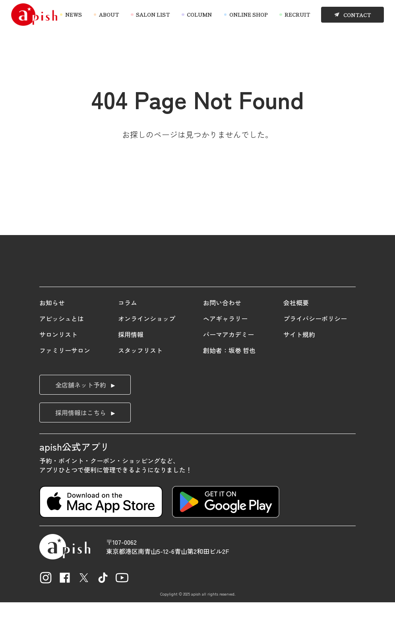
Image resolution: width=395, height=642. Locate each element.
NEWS (73, 14)
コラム (127, 342)
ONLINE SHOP (248, 14)
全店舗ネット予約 (80, 425)
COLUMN (199, 14)
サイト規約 (299, 374)
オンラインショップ (146, 358)
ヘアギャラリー (225, 358)
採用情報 (130, 374)
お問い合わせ (222, 342)
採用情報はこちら (80, 452)
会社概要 (296, 342)
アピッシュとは (61, 358)
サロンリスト (58, 374)
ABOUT (109, 14)
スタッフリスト (140, 390)
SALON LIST (153, 14)
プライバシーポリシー (315, 358)
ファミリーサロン (64, 390)
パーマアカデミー (228, 374)
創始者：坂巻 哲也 (229, 390)
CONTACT (357, 15)
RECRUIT (297, 14)
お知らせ (52, 342)
